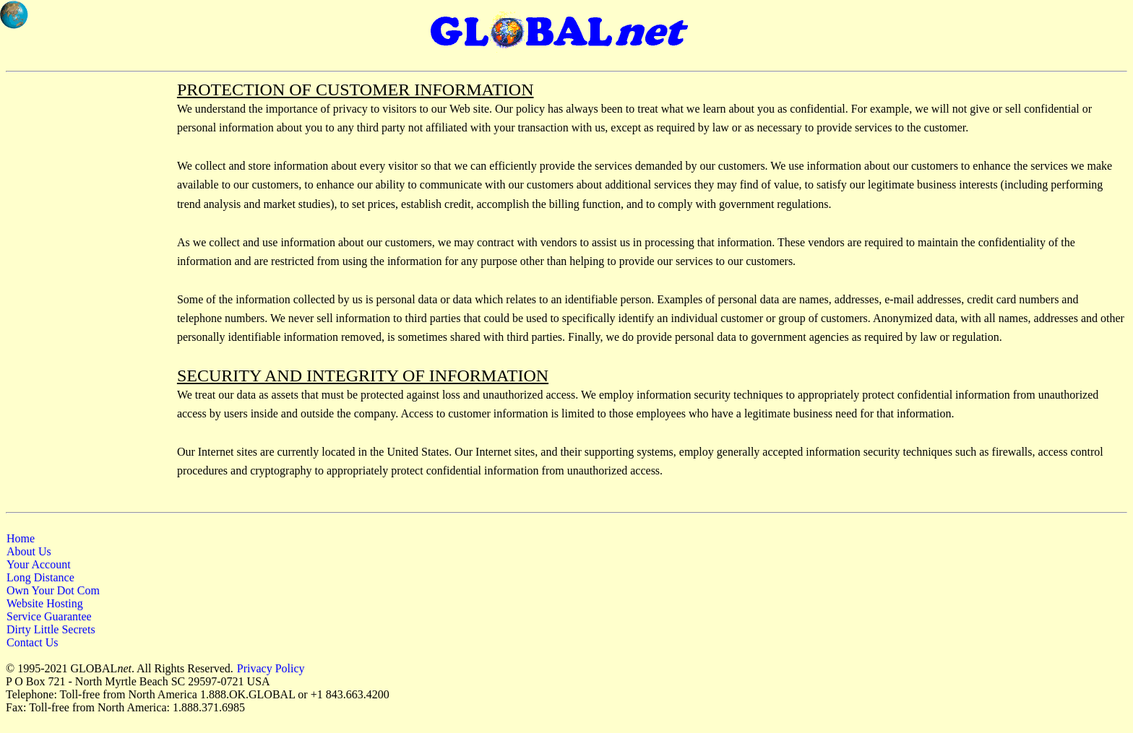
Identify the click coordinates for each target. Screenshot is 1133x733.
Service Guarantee (49, 616)
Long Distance (40, 577)
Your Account (39, 564)
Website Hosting (45, 603)
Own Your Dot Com (53, 590)
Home (21, 538)
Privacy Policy (271, 668)
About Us (29, 551)
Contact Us (33, 642)
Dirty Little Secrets (51, 629)
